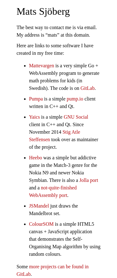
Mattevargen (41, 65)
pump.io (75, 98)
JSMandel (39, 206)
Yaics (34, 117)
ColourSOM (41, 224)
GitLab (87, 88)
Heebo (35, 157)
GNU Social (76, 117)
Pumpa (36, 98)
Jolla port (88, 180)
